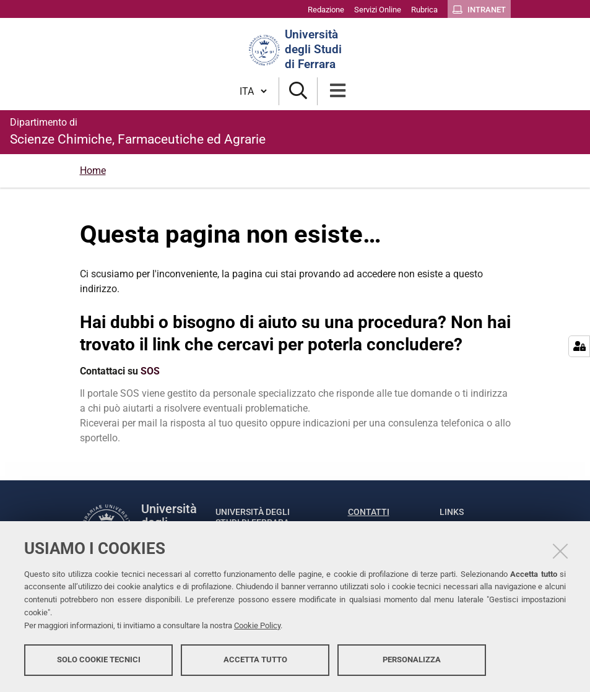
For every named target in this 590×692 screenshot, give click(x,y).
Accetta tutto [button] (255, 659)
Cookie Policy (257, 625)
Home (93, 170)
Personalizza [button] (412, 659)
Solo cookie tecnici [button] (99, 659)
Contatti (368, 512)
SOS (150, 371)
